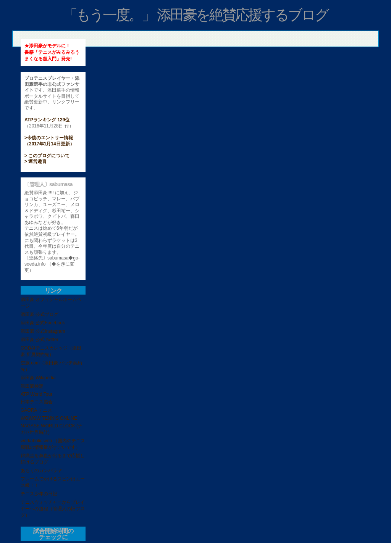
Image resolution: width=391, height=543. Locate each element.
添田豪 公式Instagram (43, 331)
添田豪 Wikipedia (38, 377)
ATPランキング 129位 (46, 119)
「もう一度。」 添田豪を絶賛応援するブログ (195, 15)
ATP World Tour (36, 394)
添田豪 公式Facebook (43, 322)
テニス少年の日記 (39, 493)
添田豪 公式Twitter (39, 339)
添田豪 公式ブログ (39, 314)
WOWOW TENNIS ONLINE (49, 418)
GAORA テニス (36, 410)
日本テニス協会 (37, 401)
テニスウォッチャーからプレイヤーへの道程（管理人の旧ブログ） (53, 508)
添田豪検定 (32, 386)
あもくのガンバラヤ (41, 470)
